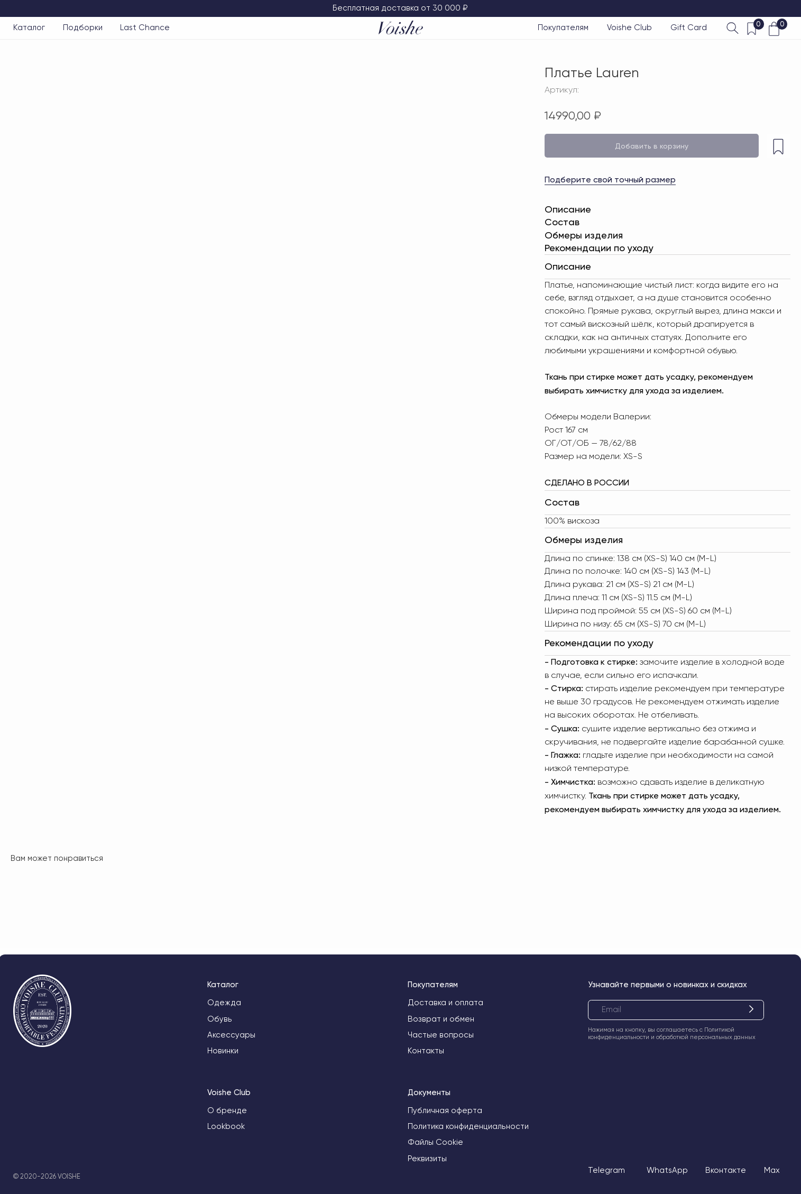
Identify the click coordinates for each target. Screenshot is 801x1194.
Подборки (83, 27)
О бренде (227, 1110)
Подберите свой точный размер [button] (610, 179)
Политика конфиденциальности (468, 1126)
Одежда (224, 1002)
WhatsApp (667, 1170)
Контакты (426, 1050)
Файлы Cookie (435, 1142)
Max (772, 1170)
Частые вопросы (441, 1035)
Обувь (219, 1019)
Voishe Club (629, 27)
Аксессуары (231, 1035)
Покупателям (563, 27)
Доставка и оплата (445, 1002)
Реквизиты (427, 1158)
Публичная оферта (445, 1110)
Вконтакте (725, 1170)
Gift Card (688, 27)
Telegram (606, 1170)
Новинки (222, 1050)
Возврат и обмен (441, 1019)
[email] (676, 1010)
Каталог (29, 27)
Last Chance (145, 27)
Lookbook (226, 1126)
